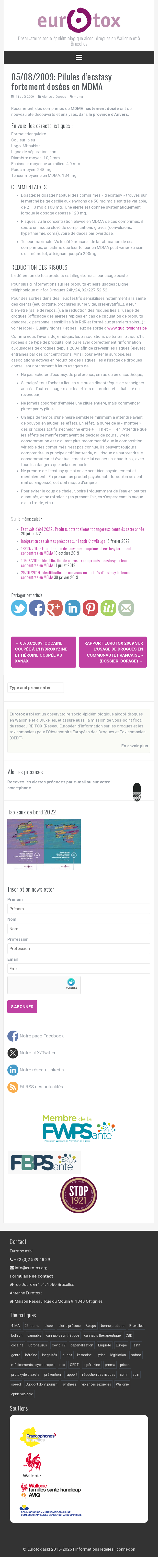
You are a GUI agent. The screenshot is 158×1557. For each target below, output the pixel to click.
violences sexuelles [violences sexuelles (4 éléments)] (96, 1384)
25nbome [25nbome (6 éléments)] (32, 1326)
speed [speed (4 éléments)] (16, 1384)
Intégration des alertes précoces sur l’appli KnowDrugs (63, 541)
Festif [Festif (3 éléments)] (136, 1345)
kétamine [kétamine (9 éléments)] (84, 1355)
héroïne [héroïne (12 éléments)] (31, 1355)
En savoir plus (134, 745)
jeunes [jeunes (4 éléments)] (67, 1355)
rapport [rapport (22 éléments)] (71, 1374)
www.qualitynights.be (127, 328)
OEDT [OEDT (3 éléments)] (74, 1365)
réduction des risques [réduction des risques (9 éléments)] (98, 1374)
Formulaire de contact (31, 1276)
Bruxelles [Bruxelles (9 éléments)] (136, 1326)
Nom (11, 919)
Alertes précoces (54, 96)
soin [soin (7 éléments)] (136, 1374)
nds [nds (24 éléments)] (62, 1365)
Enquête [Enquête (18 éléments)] (104, 1345)
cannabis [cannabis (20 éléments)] (34, 1335)
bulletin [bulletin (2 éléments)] (17, 1335)
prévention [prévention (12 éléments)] (52, 1374)
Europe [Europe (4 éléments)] (121, 1345)
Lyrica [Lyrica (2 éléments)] (101, 1355)
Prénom (15, 899)
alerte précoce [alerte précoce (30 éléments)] (69, 1326)
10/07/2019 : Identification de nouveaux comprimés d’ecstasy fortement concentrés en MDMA (76, 562)
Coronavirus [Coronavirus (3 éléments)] (37, 1345)
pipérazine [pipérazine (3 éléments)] (92, 1365)
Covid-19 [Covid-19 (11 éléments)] (59, 1345)
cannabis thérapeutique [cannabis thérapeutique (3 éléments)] (102, 1335)
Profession (18, 939)
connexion (125, 1549)
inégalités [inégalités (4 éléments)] (49, 1355)
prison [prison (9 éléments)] (125, 1365)
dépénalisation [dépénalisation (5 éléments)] (81, 1345)
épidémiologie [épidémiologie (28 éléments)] (22, 1394)
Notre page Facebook (35, 1036)
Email (12, 959)
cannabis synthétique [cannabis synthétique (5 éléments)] (62, 1335)
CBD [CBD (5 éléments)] (129, 1335)
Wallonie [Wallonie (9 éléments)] (122, 1384)
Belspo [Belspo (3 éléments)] (91, 1326)
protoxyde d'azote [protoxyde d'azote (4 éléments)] (25, 1374)
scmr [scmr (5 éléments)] (124, 1374)
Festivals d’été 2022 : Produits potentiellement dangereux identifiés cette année (82, 529)
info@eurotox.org (31, 1267)
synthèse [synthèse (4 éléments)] (69, 1384)
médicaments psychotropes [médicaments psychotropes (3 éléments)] (33, 1365)
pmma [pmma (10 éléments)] (110, 1365)
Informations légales (94, 1549)
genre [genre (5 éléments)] (15, 1355)
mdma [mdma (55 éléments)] (136, 1355)
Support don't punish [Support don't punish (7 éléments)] (41, 1384)
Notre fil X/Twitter (31, 1053)
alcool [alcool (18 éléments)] (49, 1326)
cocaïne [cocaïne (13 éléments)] (17, 1345)
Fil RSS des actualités (35, 1086)
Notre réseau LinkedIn (35, 1070)
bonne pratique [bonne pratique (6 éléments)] (112, 1326)
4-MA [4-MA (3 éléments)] (15, 1326)
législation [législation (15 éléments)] (118, 1355)
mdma (78, 96)
